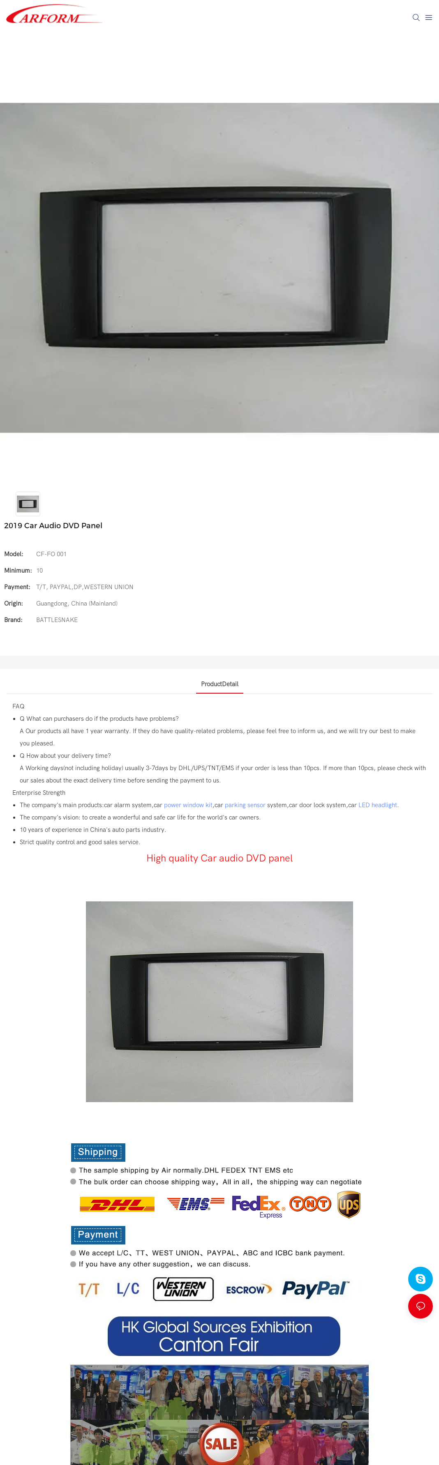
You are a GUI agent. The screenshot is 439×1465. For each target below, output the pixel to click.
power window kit (188, 805)
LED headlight (377, 805)
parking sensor (245, 805)
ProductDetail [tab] (219, 684)
